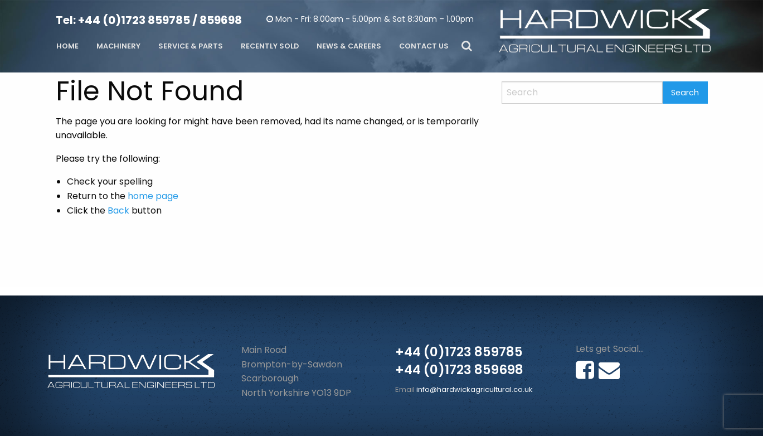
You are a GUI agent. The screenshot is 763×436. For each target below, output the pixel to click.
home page (153, 196)
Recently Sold (270, 46)
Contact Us (424, 46)
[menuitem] (67, 46)
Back (118, 210)
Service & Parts (190, 46)
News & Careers (349, 46)
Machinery (118, 46)
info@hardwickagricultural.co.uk (474, 389)
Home (67, 46)
